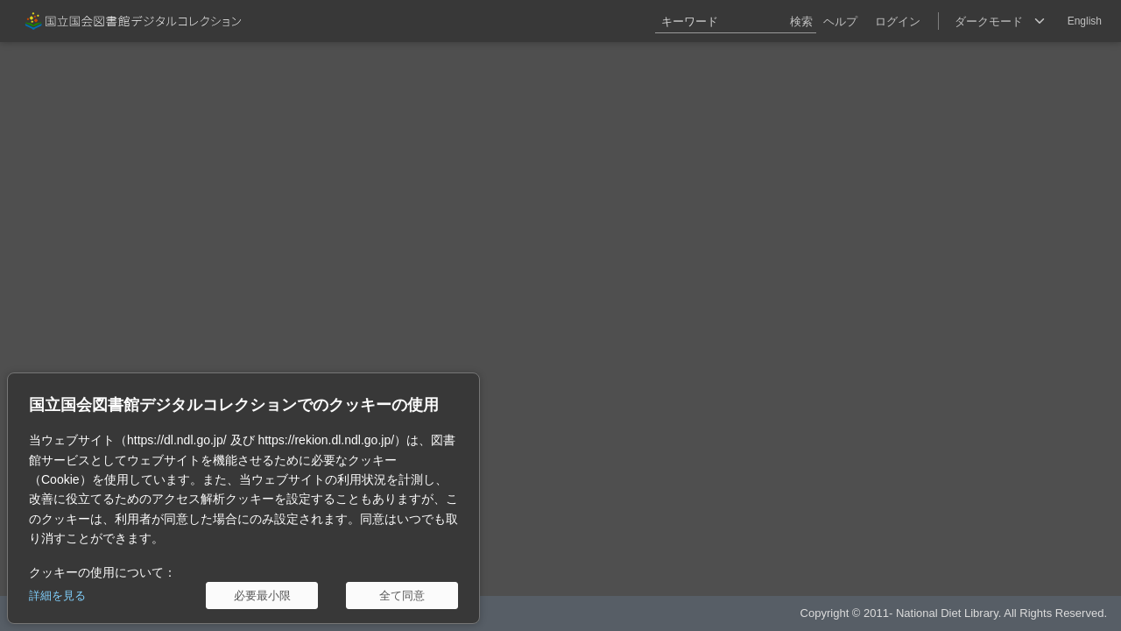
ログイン (897, 21)
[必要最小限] (262, 595)
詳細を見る (57, 595)
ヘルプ (840, 21)
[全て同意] (402, 595)
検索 (801, 21)
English (1085, 21)
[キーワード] (735, 21)
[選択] (999, 21)
